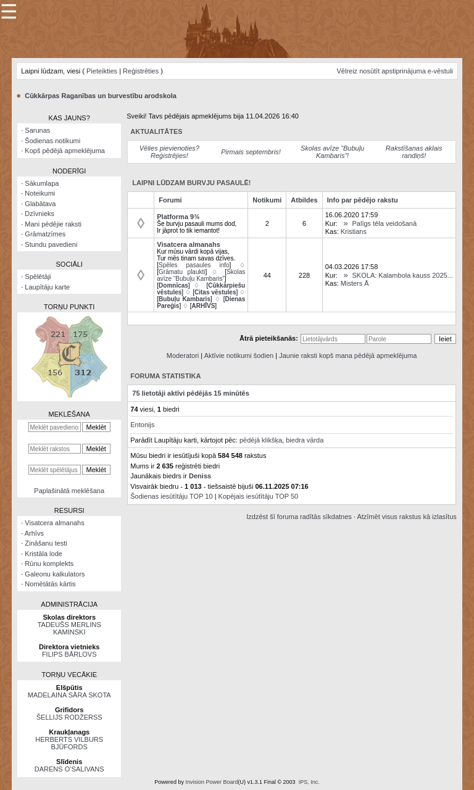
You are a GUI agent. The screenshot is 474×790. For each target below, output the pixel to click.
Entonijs (142, 424)
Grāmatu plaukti (182, 271)
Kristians (354, 231)
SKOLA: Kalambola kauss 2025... (402, 275)
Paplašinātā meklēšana (69, 490)
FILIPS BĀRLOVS (69, 654)
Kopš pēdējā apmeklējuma (65, 150)
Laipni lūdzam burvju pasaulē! (191, 182)
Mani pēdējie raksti (53, 224)
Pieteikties (101, 71)
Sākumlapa (42, 183)
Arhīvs (34, 533)
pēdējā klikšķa (260, 440)
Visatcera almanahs (54, 522)
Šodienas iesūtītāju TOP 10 (171, 496)
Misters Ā (355, 283)
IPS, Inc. (309, 782)
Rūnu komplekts (49, 563)
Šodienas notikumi (52, 140)
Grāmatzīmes (45, 234)
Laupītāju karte (47, 287)
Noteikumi (40, 193)
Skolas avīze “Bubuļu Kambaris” (201, 275)
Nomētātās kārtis (50, 584)
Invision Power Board (211, 782)
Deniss (200, 476)
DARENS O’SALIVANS (69, 769)
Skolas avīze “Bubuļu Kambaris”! (332, 151)
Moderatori (183, 355)
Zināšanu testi (46, 543)
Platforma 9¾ (178, 216)
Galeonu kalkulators (55, 574)
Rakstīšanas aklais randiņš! (414, 151)
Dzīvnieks (39, 213)
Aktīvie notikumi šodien (239, 355)
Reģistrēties (141, 71)
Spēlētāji (38, 276)
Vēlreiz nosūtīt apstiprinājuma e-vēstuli (394, 71)
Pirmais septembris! (251, 152)
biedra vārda (304, 440)
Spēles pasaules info (194, 265)
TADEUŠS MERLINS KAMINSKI (69, 628)
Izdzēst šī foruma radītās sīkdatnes (299, 516)
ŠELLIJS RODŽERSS (69, 717)
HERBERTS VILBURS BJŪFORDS (69, 743)
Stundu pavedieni (51, 244)
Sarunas (37, 130)
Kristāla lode (43, 553)
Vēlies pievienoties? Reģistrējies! (169, 151)
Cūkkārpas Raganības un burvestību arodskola (101, 95)
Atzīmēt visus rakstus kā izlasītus (406, 516)
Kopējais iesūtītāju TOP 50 (258, 496)
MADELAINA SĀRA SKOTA (69, 695)
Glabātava (40, 203)
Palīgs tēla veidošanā (384, 223)
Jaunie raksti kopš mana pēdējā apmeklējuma (348, 355)
